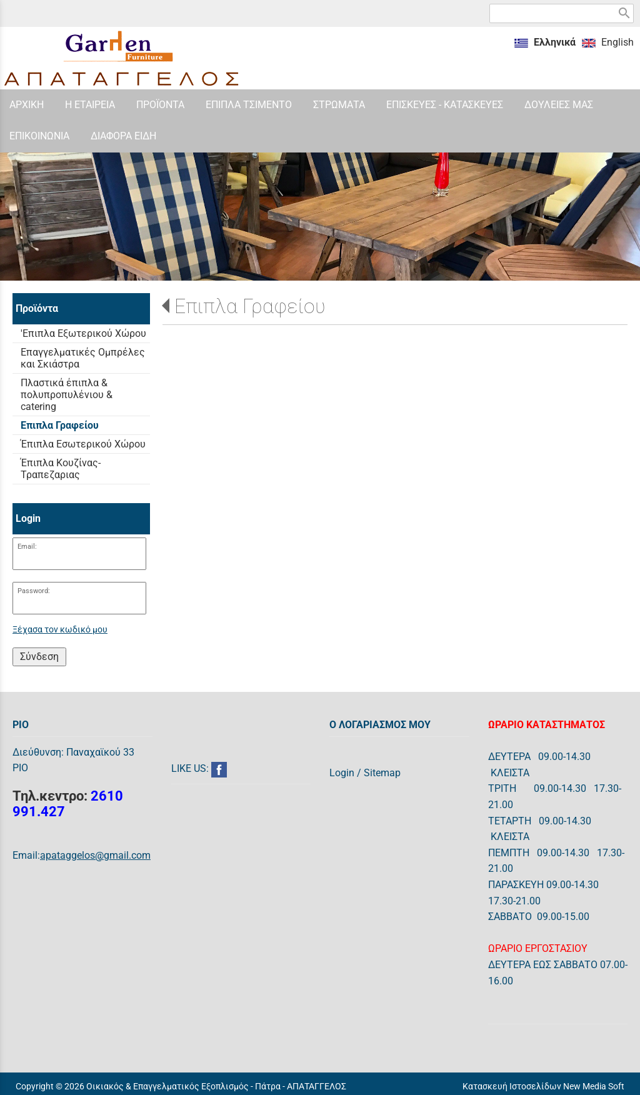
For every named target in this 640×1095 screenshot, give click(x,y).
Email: (27, 546)
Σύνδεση (39, 656)
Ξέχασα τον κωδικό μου (60, 629)
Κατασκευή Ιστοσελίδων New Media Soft (543, 1086)
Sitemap (382, 773)
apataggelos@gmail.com (95, 855)
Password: (34, 591)
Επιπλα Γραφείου (250, 306)
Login (341, 773)
